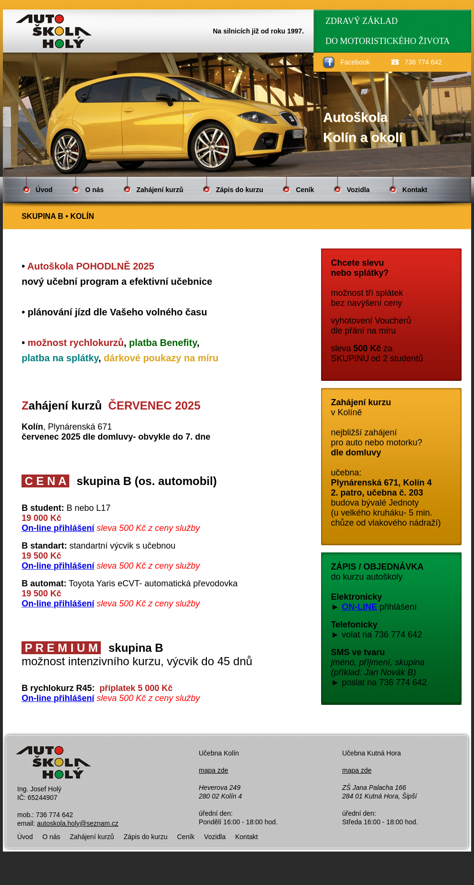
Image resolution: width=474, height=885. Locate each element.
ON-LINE (359, 607)
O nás (94, 190)
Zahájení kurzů (160, 190)
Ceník (305, 190)
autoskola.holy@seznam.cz (77, 823)
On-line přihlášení (58, 528)
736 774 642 (423, 62)
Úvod (44, 190)
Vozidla (358, 190)
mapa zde (213, 770)
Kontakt (414, 190)
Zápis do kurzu (239, 190)
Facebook (355, 62)
